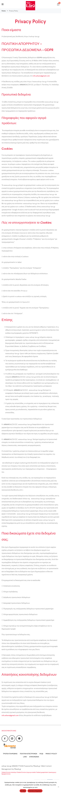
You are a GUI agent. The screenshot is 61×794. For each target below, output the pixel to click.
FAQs (41, 754)
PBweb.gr (17, 769)
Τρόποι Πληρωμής (10, 754)
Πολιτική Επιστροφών (28, 754)
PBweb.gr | (37, 766)
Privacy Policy (51, 754)
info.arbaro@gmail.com (41, 76)
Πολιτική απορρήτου (35, 791)
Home (4, 11)
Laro (25, 757)
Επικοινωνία (34, 757)
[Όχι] (58, 787)
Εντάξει (23, 791)
